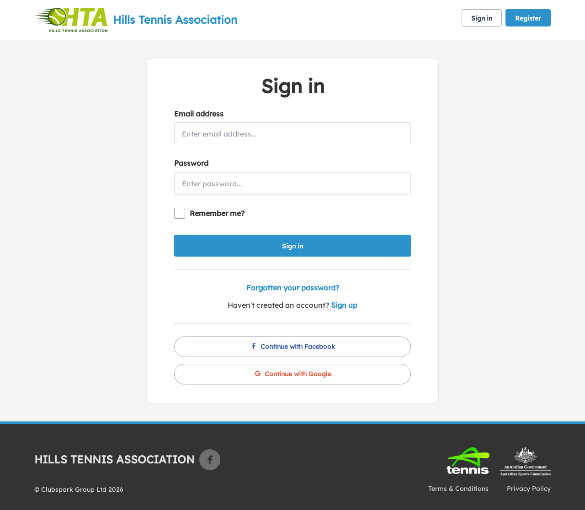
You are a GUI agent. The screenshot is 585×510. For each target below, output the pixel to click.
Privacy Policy (529, 488)
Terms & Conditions (458, 488)
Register (528, 18)
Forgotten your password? (292, 287)
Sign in (481, 18)
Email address (198, 113)
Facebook (209, 459)
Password (191, 163)
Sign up (344, 305)
